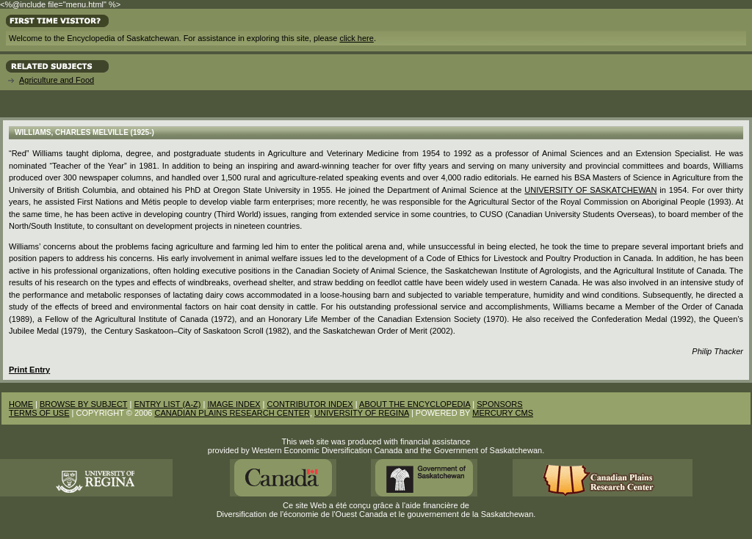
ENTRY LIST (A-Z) (167, 404)
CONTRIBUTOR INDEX (310, 404)
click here (356, 38)
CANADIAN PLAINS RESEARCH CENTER (232, 412)
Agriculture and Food (56, 80)
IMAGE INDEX (233, 404)
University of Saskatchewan (590, 190)
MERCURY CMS (502, 412)
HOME (21, 404)
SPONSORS (499, 404)
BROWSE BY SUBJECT (83, 404)
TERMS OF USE (39, 412)
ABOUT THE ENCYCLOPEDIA (414, 404)
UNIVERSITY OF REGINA (361, 412)
